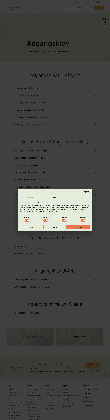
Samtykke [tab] (30, 197)
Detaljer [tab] (55, 197)
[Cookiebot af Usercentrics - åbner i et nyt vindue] (83, 192)
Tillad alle (79, 227)
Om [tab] (80, 197)
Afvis (31, 227)
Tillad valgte (55, 227)
